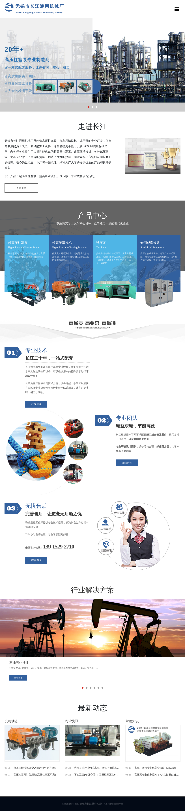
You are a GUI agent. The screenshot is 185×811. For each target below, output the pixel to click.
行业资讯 (71, 721)
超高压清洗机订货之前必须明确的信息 (35, 767)
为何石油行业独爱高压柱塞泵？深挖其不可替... (100, 767)
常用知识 (132, 721)
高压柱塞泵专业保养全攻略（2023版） (155, 767)
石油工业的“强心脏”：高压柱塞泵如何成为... (99, 774)
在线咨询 (36, 404)
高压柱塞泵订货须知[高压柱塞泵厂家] (35, 774)
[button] (88, 107)
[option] (92, 60)
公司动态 (11, 721)
